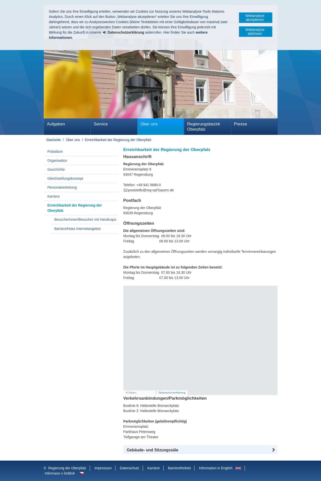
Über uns (149, 124)
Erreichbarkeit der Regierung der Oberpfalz (118, 140)
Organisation (57, 160)
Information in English (215, 468)
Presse (240, 124)
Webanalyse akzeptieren (255, 18)
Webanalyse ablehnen (255, 32)
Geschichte (56, 169)
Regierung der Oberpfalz (67, 468)
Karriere (53, 196)
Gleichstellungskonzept (65, 178)
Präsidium (55, 152)
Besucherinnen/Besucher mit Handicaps (85, 219)
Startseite (53, 140)
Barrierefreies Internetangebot (77, 229)
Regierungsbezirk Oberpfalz (203, 127)
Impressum (103, 468)
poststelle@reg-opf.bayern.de (151, 190)
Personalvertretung (62, 187)
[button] (200, 450)
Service (101, 124)
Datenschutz (129, 468)
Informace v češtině (60, 473)
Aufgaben (56, 124)
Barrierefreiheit (179, 468)
